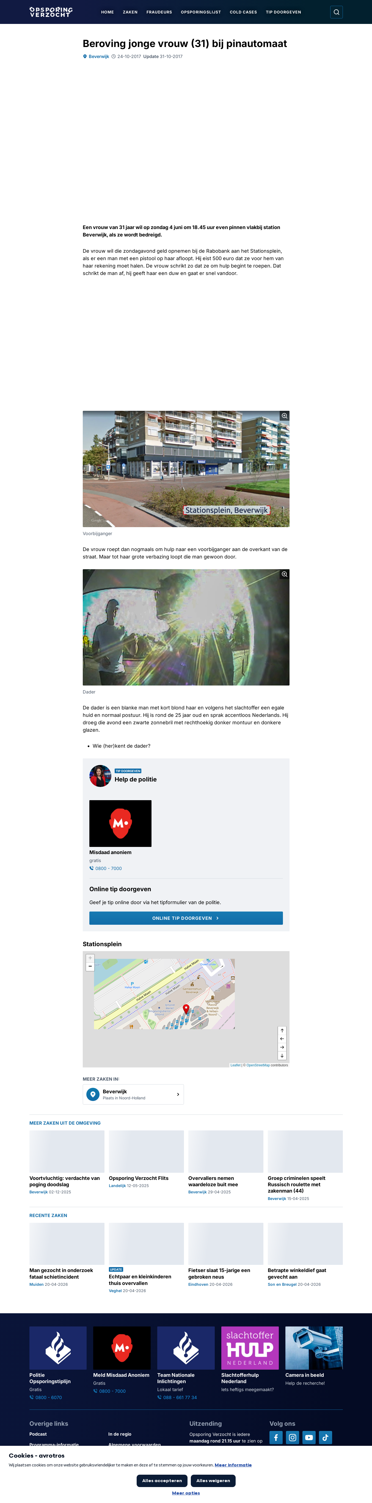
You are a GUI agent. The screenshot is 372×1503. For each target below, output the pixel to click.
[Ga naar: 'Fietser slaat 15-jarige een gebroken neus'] (225, 1258)
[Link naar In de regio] (145, 1434)
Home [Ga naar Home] (108, 12)
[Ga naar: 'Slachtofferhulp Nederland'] (250, 1359)
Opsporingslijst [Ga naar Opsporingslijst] (202, 12)
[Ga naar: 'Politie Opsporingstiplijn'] (58, 1363)
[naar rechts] (282, 1047)
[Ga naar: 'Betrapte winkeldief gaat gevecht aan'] (305, 1258)
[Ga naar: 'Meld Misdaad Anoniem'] (122, 1360)
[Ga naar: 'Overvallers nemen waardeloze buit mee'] (225, 1165)
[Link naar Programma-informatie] (66, 1445)
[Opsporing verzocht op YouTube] (309, 1437)
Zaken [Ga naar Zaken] (131, 12)
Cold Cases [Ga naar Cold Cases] (244, 12)
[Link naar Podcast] (66, 1434)
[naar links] (282, 1039)
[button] (186, 1009)
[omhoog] (282, 1031)
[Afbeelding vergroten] (285, 416)
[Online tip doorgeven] (186, 918)
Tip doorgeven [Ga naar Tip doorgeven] (284, 12)
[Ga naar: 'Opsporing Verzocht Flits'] (146, 1165)
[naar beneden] (282, 1055)
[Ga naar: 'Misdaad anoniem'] (120, 836)
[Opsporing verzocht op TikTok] (325, 1437)
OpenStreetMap (258, 1065)
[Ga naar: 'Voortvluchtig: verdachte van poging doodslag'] (66, 1165)
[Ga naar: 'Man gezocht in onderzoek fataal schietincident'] (66, 1258)
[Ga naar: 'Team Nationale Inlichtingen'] (186, 1363)
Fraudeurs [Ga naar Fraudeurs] (160, 12)
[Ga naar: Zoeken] (336, 12)
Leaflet (236, 1065)
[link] (133, 1094)
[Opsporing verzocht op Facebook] (276, 1437)
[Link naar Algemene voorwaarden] (145, 1445)
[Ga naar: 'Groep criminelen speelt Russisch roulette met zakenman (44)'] (305, 1165)
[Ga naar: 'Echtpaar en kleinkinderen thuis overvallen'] (146, 1258)
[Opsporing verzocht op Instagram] (292, 1437)
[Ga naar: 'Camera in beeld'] (314, 1356)
